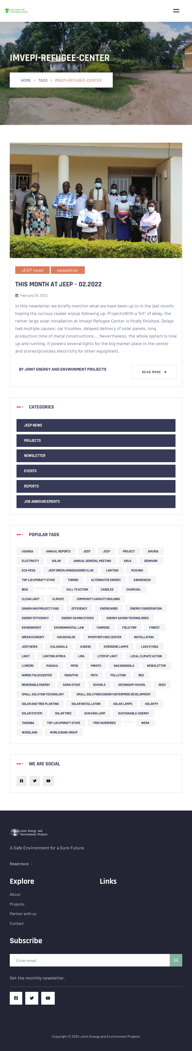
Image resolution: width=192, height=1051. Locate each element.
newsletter (67, 270)
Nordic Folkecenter (37, 675)
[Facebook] (21, 781)
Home (26, 80)
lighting (112, 570)
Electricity (30, 560)
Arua (128, 560)
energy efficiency (35, 618)
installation (144, 637)
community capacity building (98, 599)
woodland (29, 732)
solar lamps (122, 703)
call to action (77, 589)
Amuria (153, 551)
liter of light (107, 656)
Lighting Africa (54, 656)
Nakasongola (124, 665)
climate (58, 599)
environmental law (69, 627)
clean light (31, 599)
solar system (32, 713)
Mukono (137, 570)
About (15, 894)
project (129, 551)
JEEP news (33, 270)
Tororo (73, 580)
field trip (129, 627)
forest (154, 627)
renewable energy (36, 684)
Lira (81, 656)
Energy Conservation (146, 608)
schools (99, 684)
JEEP (86, 551)
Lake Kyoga (149, 646)
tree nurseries (104, 722)
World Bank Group (64, 732)
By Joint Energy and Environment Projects (62, 369)
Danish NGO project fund (40, 608)
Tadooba (28, 722)
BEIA (25, 589)
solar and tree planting (40, 703)
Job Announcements (42, 501)
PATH (94, 675)
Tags (43, 80)
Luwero (28, 665)
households (66, 637)
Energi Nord (109, 608)
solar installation (86, 703)
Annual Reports (58, 551)
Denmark (151, 560)
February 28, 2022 (31, 295)
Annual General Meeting (92, 560)
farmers (103, 627)
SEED (162, 684)
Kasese (85, 646)
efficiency (79, 608)
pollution (118, 675)
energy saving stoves (78, 618)
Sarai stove (71, 684)
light (26, 656)
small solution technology (43, 694)
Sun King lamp (94, 713)
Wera (145, 722)
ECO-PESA (29, 570)
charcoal (133, 589)
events (30, 471)
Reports (31, 486)
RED (141, 675)
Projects (32, 440)
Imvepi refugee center (104, 637)
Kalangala (59, 646)
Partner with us (23, 913)
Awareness (142, 580)
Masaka (52, 665)
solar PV (151, 703)
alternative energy (106, 580)
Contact (17, 923)
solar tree (63, 713)
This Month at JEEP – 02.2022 (58, 284)
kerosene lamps (116, 646)
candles (107, 589)
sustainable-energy (133, 713)
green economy (33, 637)
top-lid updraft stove (38, 580)
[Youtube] (48, 781)
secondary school (132, 684)
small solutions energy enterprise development (113, 694)
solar (56, 560)
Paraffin (71, 675)
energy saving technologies (127, 618)
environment (31, 627)
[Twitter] (35, 781)
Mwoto (96, 665)
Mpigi (74, 665)
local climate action (146, 656)
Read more (154, 372)
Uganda (27, 551)
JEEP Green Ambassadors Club (70, 570)
